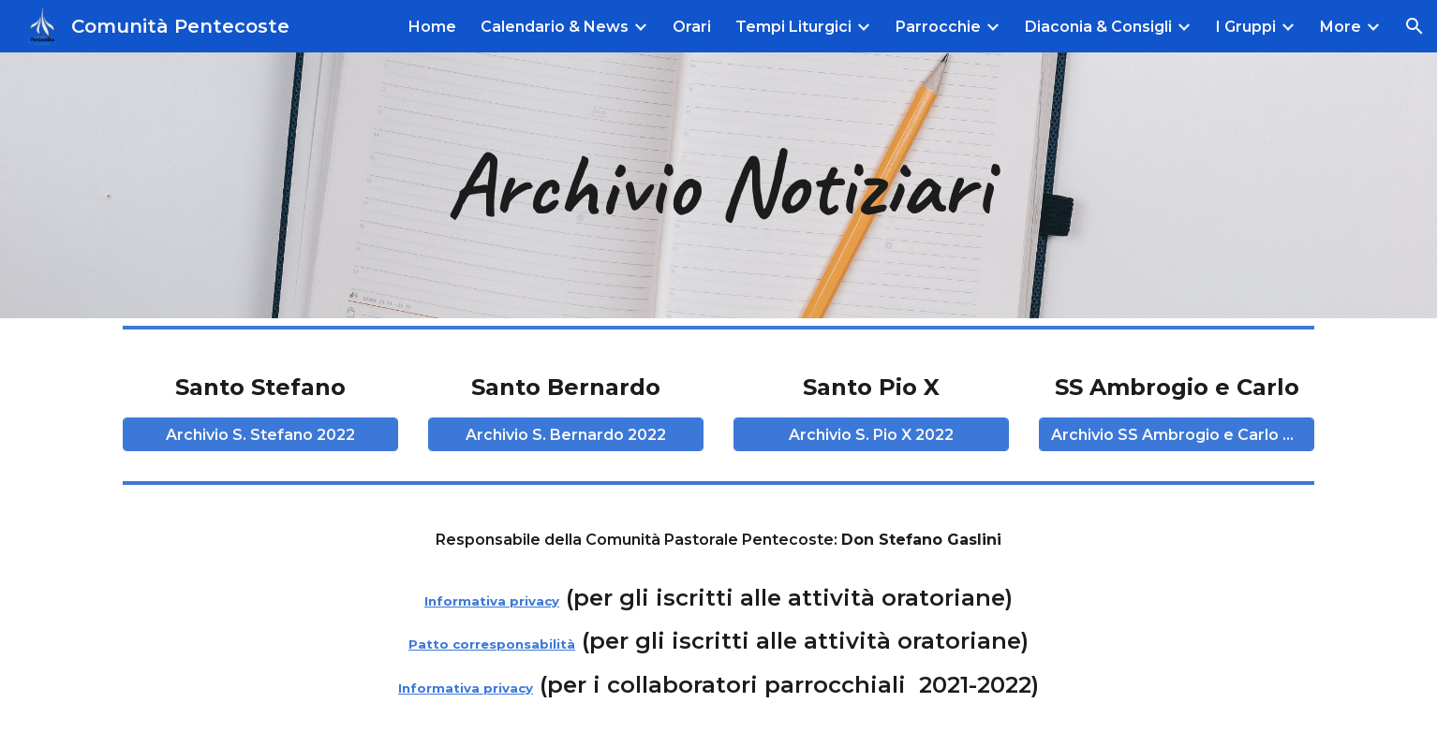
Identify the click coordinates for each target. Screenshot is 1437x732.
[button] (1414, 26)
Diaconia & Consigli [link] (1098, 27)
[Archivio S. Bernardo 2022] (565, 435)
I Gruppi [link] (1246, 27)
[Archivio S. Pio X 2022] (870, 435)
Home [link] (432, 27)
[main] (718, 185)
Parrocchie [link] (938, 27)
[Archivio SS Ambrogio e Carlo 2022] (1176, 435)
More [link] (1340, 27)
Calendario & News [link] (555, 27)
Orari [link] (692, 27)
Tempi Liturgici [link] (793, 27)
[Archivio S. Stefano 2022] (260, 435)
